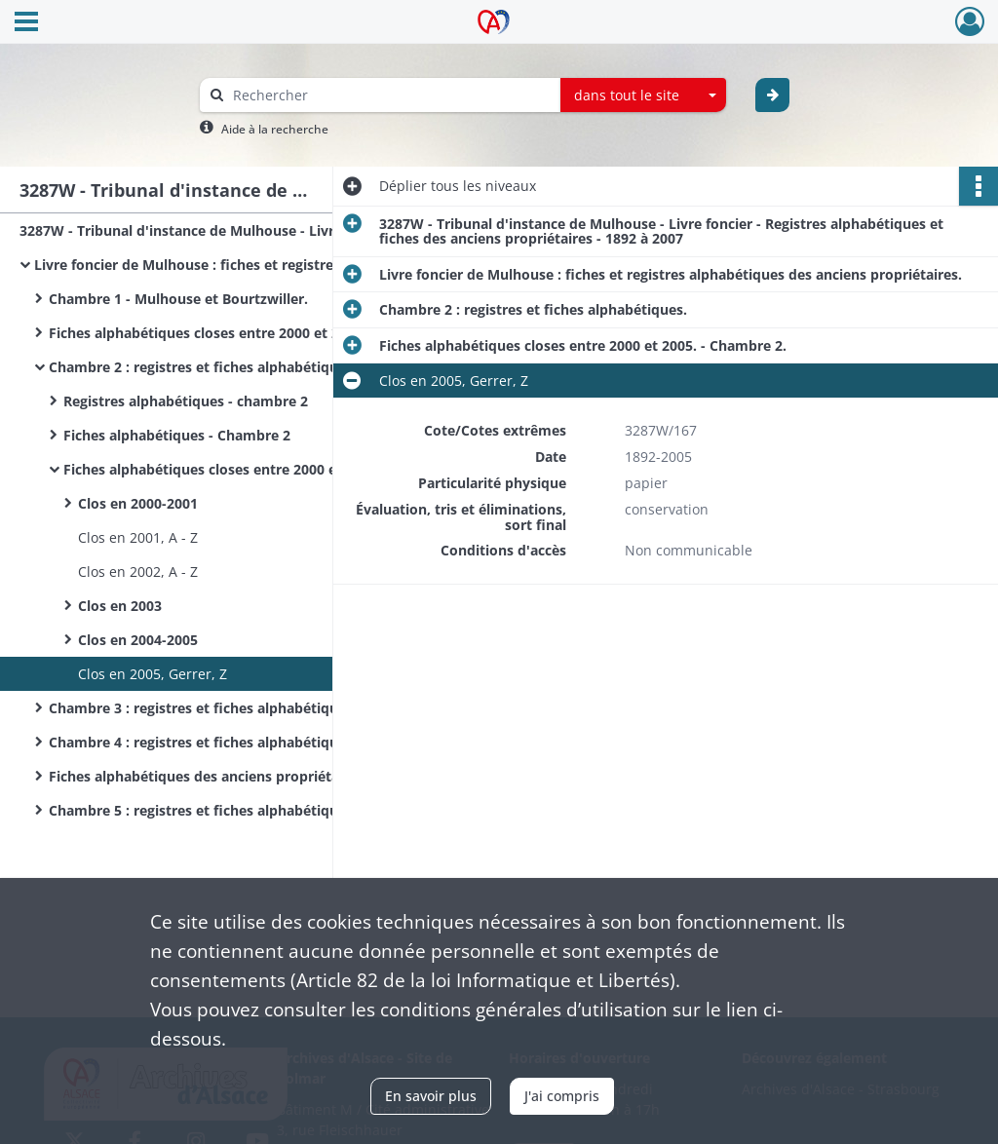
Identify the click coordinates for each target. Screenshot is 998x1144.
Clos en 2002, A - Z (138, 571)
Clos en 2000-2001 (138, 503)
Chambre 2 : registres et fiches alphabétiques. (203, 367)
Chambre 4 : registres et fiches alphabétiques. (203, 742)
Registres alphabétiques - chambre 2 (185, 401)
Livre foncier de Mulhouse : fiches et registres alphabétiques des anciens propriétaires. (229, 264)
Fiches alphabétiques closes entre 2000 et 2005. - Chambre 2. (258, 469)
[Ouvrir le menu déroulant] (26, 23)
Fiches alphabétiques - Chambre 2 (176, 435)
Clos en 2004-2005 (138, 639)
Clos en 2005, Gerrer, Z (152, 674)
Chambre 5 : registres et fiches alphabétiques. (203, 810)
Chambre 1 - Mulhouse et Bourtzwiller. (178, 298)
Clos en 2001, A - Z (138, 537)
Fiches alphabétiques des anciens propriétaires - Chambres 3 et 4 (244, 776)
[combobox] (643, 95)
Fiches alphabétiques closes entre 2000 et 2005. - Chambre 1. (244, 333)
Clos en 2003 (120, 605)
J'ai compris (561, 1096)
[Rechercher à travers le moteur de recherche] (390, 95)
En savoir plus (431, 1096)
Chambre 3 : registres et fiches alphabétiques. (203, 708)
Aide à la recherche (274, 129)
